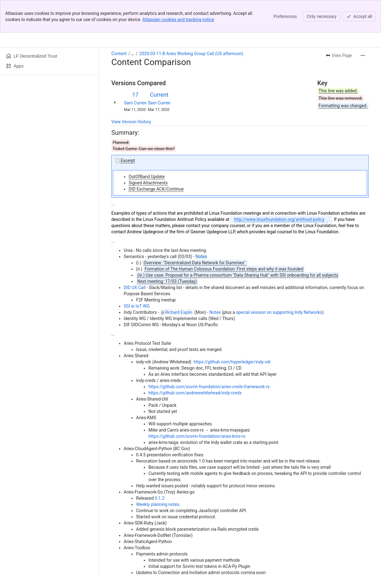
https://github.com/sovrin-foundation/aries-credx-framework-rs (209, 354)
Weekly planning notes (157, 471)
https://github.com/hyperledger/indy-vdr (232, 329)
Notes (201, 224)
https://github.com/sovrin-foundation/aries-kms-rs (196, 403)
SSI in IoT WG (137, 273)
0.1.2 (160, 465)
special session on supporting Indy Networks (279, 279)
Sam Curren (135, 70)
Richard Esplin (178, 279)
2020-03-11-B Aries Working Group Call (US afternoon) (191, 21)
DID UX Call (135, 254)
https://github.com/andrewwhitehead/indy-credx (195, 360)
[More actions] (363, 23)
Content (118, 21)
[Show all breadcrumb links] (132, 21)
